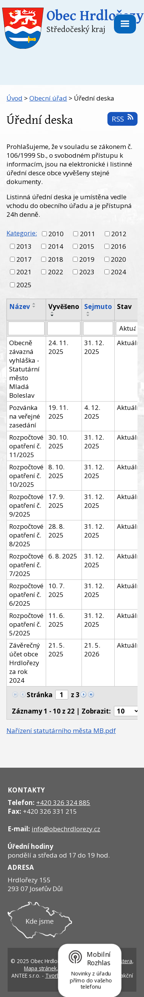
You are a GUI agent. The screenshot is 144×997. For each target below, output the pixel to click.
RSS (122, 118)
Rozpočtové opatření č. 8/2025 (26, 535)
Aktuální (129, 342)
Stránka (40, 694)
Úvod (14, 98)
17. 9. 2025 (56, 501)
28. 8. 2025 (56, 530)
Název (19, 306)
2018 (55, 259)
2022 (55, 271)
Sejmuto (98, 306)
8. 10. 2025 (56, 471)
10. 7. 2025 (56, 590)
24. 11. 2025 (58, 347)
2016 (118, 246)
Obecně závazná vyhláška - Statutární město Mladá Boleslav (24, 369)
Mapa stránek (40, 968)
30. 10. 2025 (58, 441)
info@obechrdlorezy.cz (66, 828)
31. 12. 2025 (94, 347)
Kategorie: (21, 233)
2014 (55, 246)
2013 (24, 246)
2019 (86, 259)
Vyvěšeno (63, 306)
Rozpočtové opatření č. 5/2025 (26, 624)
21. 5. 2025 (56, 649)
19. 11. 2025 (58, 412)
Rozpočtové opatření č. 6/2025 (26, 594)
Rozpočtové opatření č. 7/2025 (26, 565)
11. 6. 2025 (56, 620)
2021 (24, 271)
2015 (86, 246)
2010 (56, 233)
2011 (87, 233)
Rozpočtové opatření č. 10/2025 (26, 475)
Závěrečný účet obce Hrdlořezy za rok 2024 (24, 663)
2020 (118, 259)
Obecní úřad (48, 98)
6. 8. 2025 (62, 556)
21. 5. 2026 (92, 649)
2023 (86, 271)
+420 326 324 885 (63, 802)
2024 (118, 271)
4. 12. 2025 (92, 412)
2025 (24, 284)
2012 (118, 233)
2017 (24, 259)
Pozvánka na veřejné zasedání (24, 416)
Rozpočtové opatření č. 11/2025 (26, 446)
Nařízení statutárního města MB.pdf (61, 730)
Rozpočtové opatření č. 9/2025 (26, 505)
